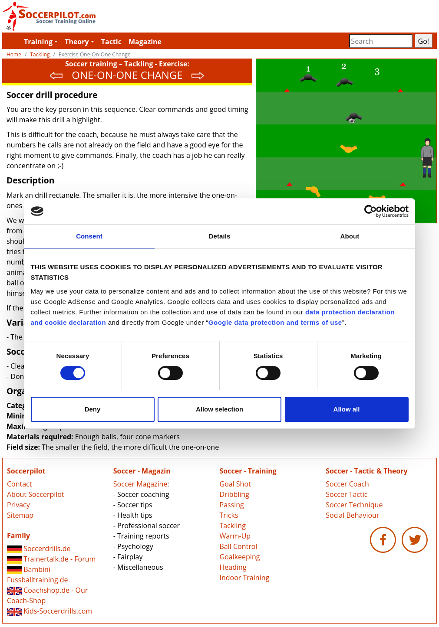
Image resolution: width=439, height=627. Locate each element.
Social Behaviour (352, 515)
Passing (232, 504)
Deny (93, 409)
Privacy (18, 504)
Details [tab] (220, 236)
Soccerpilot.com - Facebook (383, 540)
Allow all (346, 409)
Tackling (40, 54)
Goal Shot (235, 484)
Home (14, 54)
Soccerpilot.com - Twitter (415, 540)
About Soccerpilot (35, 494)
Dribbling (234, 494)
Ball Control (238, 546)
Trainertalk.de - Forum (51, 559)
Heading (233, 567)
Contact (19, 484)
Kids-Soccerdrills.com (49, 611)
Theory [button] (77, 41)
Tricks (229, 515)
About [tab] (350, 236)
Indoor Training (245, 577)
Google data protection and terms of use (275, 322)
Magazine (145, 41)
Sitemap (20, 515)
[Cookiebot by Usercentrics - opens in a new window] (371, 211)
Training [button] (38, 41)
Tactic (111, 41)
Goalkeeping (240, 557)
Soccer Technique (354, 504)
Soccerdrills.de (38, 548)
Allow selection (219, 409)
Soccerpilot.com (111, 16)
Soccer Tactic (346, 494)
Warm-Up (235, 536)
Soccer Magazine (140, 484)
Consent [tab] (89, 236)
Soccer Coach (347, 484)
